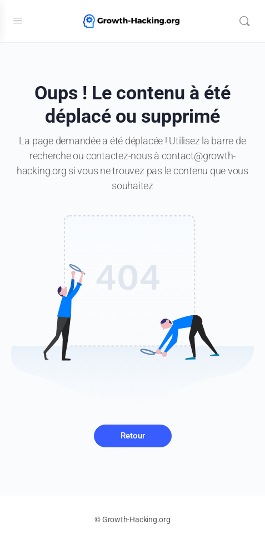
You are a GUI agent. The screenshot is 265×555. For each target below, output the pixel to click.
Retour (133, 436)
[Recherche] (244, 21)
